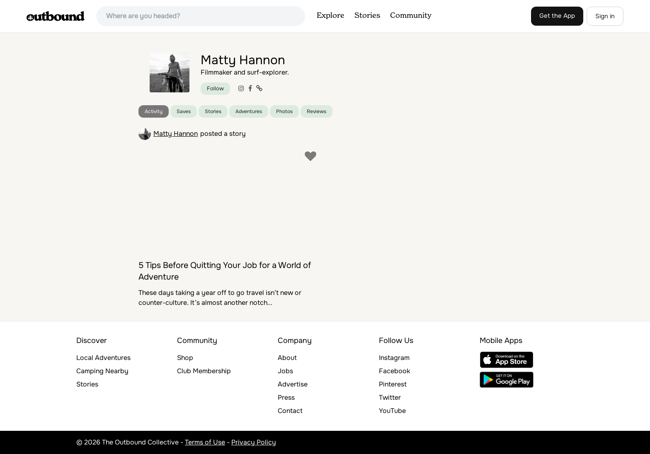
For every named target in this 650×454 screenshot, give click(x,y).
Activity (153, 111)
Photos (284, 111)
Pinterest (393, 384)
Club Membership (204, 371)
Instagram (394, 357)
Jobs (285, 371)
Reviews (316, 111)
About (287, 357)
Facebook (394, 371)
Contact (290, 410)
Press (286, 397)
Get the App (557, 16)
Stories (367, 15)
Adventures (248, 111)
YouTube (392, 410)
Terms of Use (205, 442)
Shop (185, 357)
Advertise (293, 384)
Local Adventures (103, 357)
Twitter (390, 397)
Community (411, 15)
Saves (184, 111)
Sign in (605, 16)
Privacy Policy (253, 442)
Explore (330, 15)
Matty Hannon (175, 133)
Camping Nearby (102, 371)
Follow (215, 88)
